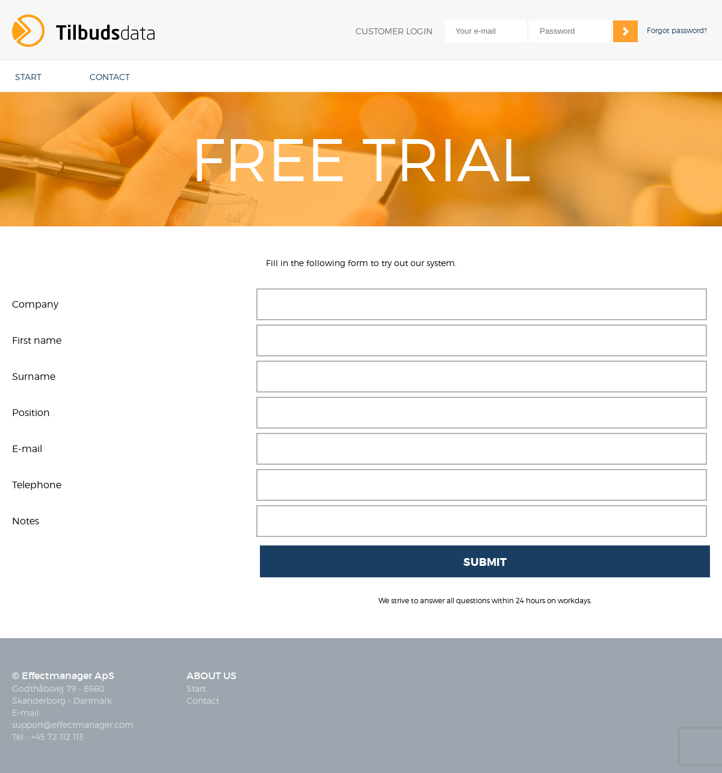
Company (35, 304)
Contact (203, 700)
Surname (33, 376)
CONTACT (110, 77)
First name (36, 340)
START (28, 77)
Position (31, 412)
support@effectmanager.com (73, 724)
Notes (25, 521)
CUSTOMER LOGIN (394, 31)
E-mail (27, 449)
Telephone (36, 485)
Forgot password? (677, 30)
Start (196, 688)
